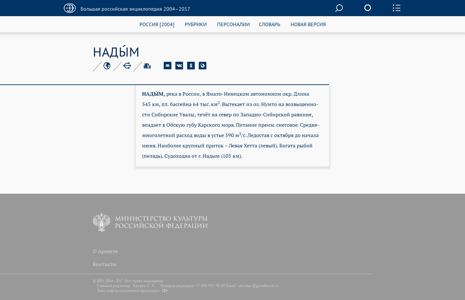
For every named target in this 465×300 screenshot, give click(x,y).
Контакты (104, 264)
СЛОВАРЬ (269, 24)
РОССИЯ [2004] (156, 24)
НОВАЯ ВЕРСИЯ (308, 24)
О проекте (105, 251)
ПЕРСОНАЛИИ (233, 24)
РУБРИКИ (196, 24)
